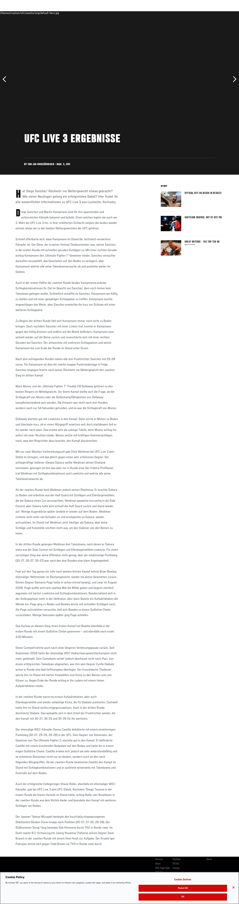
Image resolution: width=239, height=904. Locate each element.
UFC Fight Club (162, 868)
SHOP (216, 13)
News (54, 13)
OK (182, 897)
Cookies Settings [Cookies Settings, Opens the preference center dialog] (182, 879)
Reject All (183, 888)
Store (158, 863)
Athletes (41, 13)
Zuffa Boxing (201, 13)
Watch (184, 13)
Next (233, 79)
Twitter (176, 868)
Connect (171, 13)
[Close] (233, 887)
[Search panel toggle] (225, 13)
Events (12, 13)
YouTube (176, 859)
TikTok (175, 863)
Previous (6, 79)
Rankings (26, 13)
